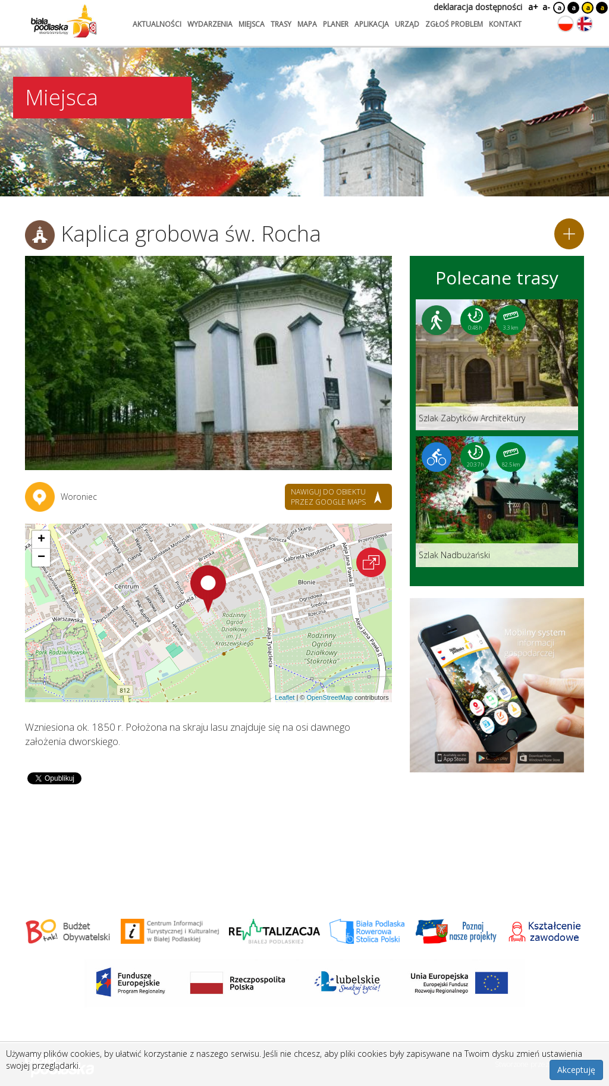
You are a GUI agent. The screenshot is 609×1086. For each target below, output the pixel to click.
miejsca (251, 24)
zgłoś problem (454, 24)
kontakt (505, 24)
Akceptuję (576, 1069)
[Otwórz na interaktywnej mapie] (371, 562)
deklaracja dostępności (478, 6)
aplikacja (371, 24)
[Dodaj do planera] (569, 233)
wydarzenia (210, 24)
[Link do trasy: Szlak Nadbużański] (497, 501)
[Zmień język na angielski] (584, 24)
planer (336, 24)
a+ (532, 6)
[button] (208, 589)
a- (546, 6)
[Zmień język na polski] (565, 24)
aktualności (157, 24)
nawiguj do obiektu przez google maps (328, 497)
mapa (307, 24)
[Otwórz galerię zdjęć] (208, 363)
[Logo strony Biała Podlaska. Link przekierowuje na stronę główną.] (63, 21)
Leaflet (284, 697)
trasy (281, 24)
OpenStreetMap (329, 697)
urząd (407, 24)
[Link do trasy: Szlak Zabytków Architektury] (497, 364)
